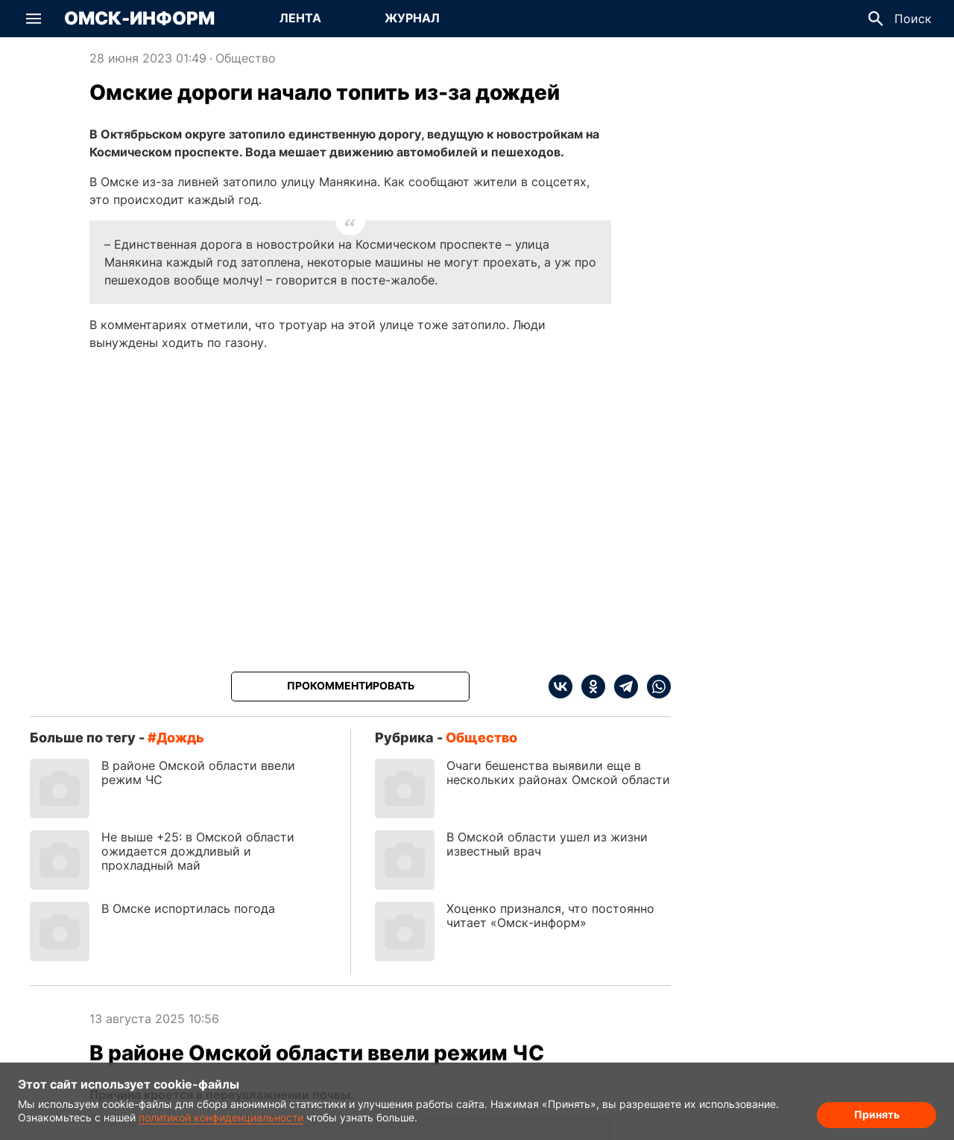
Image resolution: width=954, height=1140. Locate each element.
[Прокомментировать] (350, 686)
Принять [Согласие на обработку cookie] (877, 1114)
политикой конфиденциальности (221, 1117)
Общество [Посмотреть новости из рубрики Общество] (245, 58)
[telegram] (621, 686)
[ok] (588, 686)
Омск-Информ (139, 18)
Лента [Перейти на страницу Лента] (300, 17)
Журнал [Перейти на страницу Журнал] (412, 17)
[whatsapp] (654, 686)
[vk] (560, 686)
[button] (33, 18)
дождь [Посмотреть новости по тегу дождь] (180, 737)
